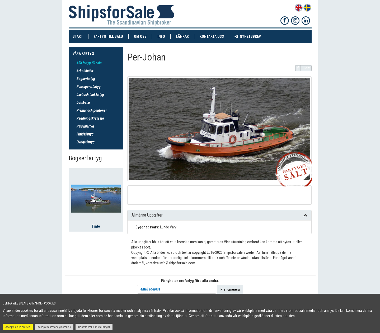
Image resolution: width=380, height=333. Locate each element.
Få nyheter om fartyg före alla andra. (190, 281)
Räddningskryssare (90, 118)
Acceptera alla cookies (17, 327)
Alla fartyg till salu (89, 63)
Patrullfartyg (85, 126)
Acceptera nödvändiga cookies (54, 327)
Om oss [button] (140, 36)
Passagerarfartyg (89, 87)
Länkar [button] (182, 36)
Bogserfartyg (86, 79)
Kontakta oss (214, 36)
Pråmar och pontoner (92, 110)
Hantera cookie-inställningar (94, 327)
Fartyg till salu (111, 36)
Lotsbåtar (83, 102)
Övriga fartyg (86, 142)
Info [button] (161, 36)
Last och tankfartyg (90, 94)
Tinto (96, 226)
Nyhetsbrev (250, 36)
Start (80, 36)
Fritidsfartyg (85, 134)
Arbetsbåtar (85, 71)
